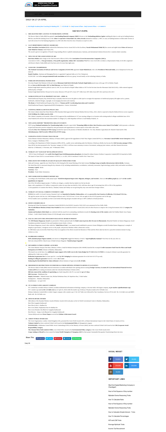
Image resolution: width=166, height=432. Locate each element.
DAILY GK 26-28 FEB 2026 (126, 140)
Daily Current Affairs (77, 27)
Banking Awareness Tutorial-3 (118, 217)
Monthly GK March (114, 165)
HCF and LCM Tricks (114, 89)
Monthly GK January (115, 171)
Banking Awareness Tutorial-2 (118, 214)
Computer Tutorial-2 (115, 187)
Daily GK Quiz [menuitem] (49, 13)
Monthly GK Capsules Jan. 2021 (118, 128)
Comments (31, 29)
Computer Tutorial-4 (115, 193)
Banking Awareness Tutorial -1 (118, 211)
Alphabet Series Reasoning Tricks (119, 64)
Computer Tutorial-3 (115, 190)
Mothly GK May (113, 159)
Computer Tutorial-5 (115, 196)
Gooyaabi (97, 429)
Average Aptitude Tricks (116, 93)
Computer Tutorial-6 (115, 199)
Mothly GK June (113, 156)
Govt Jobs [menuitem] (38, 13)
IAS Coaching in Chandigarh (117, 101)
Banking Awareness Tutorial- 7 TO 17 (120, 223)
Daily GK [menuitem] (29, 13)
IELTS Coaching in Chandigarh (118, 103)
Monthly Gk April (113, 162)
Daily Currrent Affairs (90, 27)
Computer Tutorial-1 (115, 183)
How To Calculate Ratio (116, 68)
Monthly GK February (115, 168)
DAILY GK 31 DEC (113, 124)
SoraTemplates (78, 429)
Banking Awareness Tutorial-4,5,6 (119, 220)
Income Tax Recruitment (116, 97)
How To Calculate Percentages (118, 85)
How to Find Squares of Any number (120, 60)
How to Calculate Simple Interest (119, 81)
